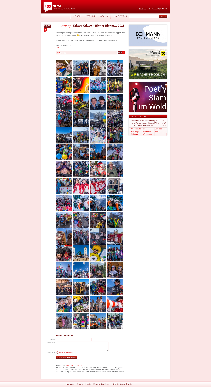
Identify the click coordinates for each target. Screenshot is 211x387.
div (144, 129)
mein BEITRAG (120, 16)
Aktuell (77, 16)
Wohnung (134, 134)
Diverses (158, 129)
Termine (91, 16)
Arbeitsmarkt (136, 129)
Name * (52, 339)
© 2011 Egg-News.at (118, 384)
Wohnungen (147, 134)
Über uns (80, 384)
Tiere (157, 132)
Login (130, 384)
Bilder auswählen (66, 352)
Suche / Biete (139, 116)
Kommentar (51, 343)
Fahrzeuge (135, 132)
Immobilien (147, 132)
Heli (57, 47)
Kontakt (87, 384)
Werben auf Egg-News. (101, 384)
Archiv (104, 16)
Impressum (70, 384)
